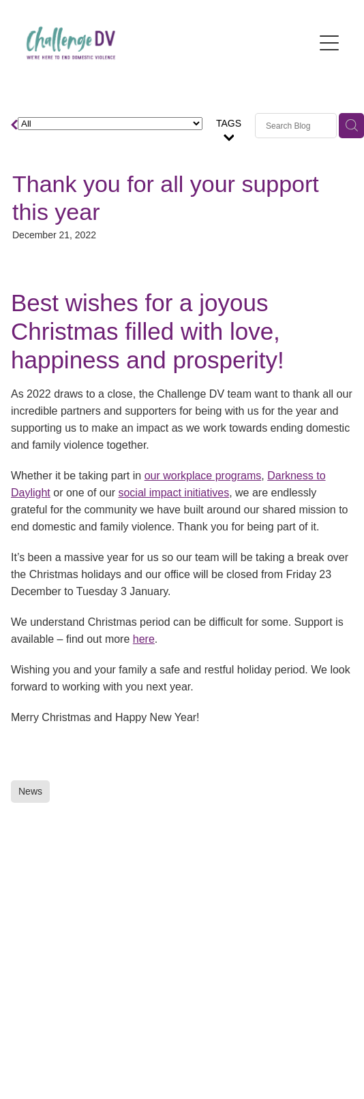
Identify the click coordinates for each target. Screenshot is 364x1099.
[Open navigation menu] (329, 43)
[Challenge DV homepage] (166, 42)
